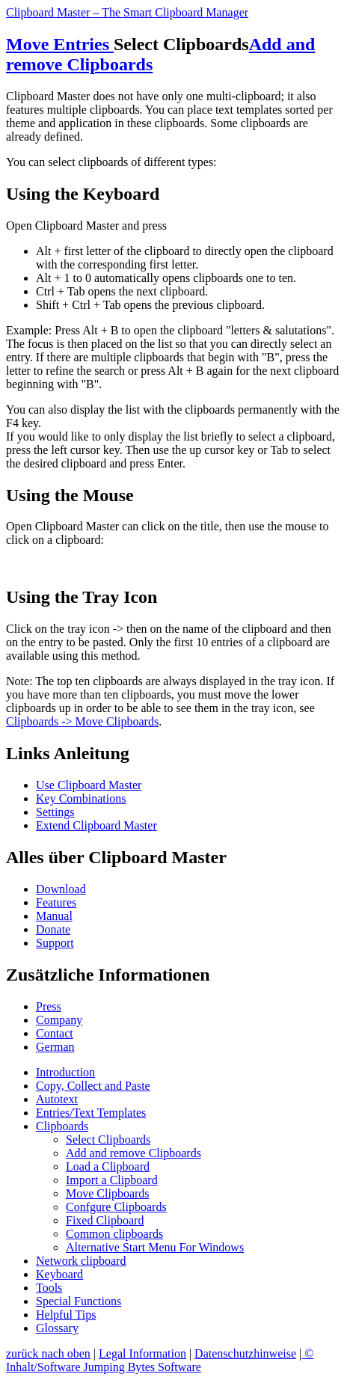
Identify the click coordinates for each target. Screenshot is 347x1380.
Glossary (57, 1328)
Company (59, 1019)
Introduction (65, 1072)
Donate (53, 929)
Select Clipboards (108, 1139)
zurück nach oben (48, 1353)
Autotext (57, 1099)
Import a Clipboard (112, 1180)
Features (56, 902)
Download (61, 889)
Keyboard (59, 1274)
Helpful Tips (66, 1314)
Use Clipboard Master (88, 785)
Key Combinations (81, 798)
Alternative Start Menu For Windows (155, 1247)
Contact (54, 1033)
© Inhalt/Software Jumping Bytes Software (159, 1360)
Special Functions (78, 1301)
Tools (49, 1287)
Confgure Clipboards (116, 1206)
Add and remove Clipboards (133, 1153)
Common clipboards (114, 1233)
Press (48, 1006)
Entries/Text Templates (91, 1112)
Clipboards (62, 1126)
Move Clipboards (108, 1193)
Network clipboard (81, 1260)
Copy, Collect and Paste (93, 1085)
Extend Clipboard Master (96, 825)
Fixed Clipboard (105, 1220)
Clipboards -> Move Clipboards (82, 721)
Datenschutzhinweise (245, 1353)
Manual (54, 916)
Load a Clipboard (108, 1166)
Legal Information (142, 1353)
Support (55, 942)
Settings (55, 812)
